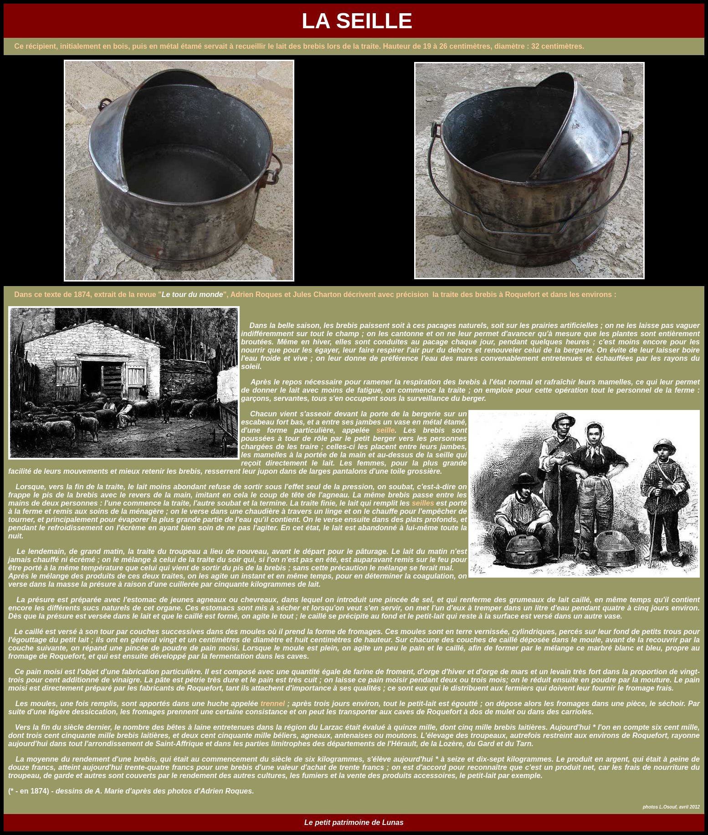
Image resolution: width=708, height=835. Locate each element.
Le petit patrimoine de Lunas (354, 822)
